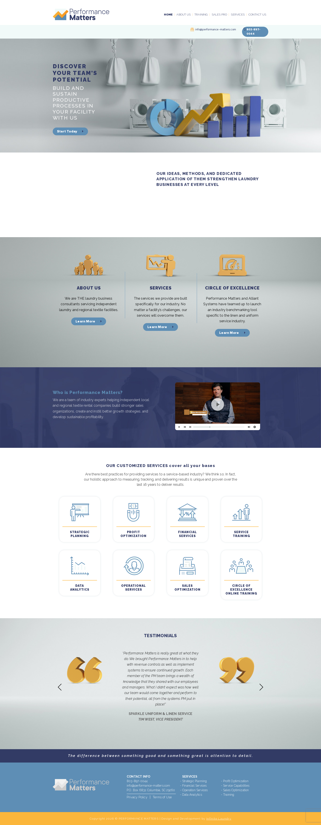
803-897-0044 (137, 781)
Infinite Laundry (218, 818)
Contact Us (257, 14)
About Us (183, 14)
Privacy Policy (137, 797)
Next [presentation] (261, 687)
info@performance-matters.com (215, 29)
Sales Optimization (236, 790)
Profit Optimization (235, 781)
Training (201, 14)
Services (238, 14)
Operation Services (195, 790)
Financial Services (194, 785)
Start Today (70, 131)
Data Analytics (192, 794)
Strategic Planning (194, 781)
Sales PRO (219, 14)
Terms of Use (162, 797)
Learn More (89, 321)
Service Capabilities (236, 785)
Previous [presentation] (60, 687)
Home (168, 14)
